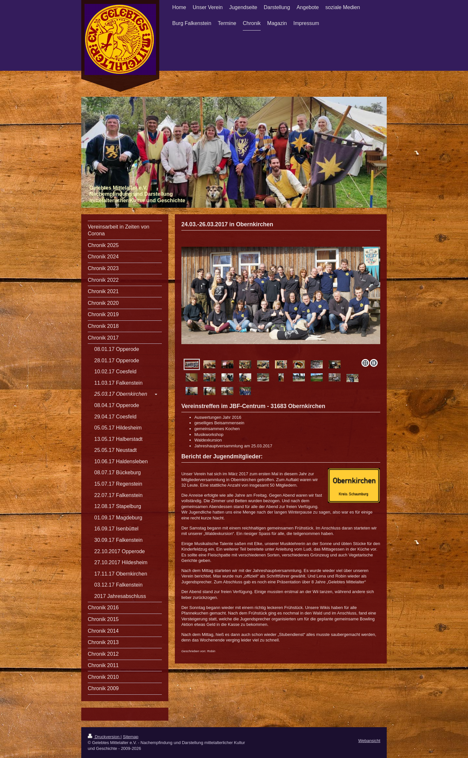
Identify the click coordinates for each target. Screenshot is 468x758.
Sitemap (130, 736)
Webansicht (369, 740)
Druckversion (104, 736)
